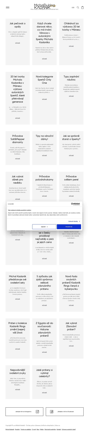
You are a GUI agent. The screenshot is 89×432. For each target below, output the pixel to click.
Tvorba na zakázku (26, 429)
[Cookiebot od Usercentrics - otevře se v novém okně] (73, 204)
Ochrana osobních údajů (69, 429)
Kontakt (59, 429)
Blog (38, 429)
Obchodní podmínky (50, 429)
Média (42, 429)
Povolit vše (69, 226)
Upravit (44, 226)
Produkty (17, 429)
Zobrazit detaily (73, 221)
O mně (34, 429)
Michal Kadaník (10, 429)
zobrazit (17, 43)
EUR (73, 7)
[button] (82, 7)
